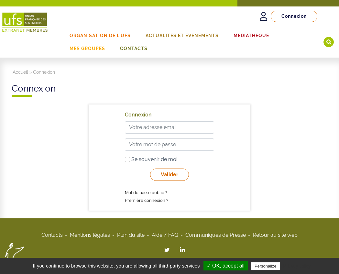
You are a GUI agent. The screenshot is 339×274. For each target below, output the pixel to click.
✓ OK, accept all (226, 266)
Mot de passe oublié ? (146, 192)
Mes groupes (87, 48)
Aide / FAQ (165, 235)
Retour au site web (275, 235)
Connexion (294, 16)
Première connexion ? (146, 200)
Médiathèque (251, 35)
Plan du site (131, 235)
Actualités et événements (182, 35)
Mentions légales (90, 235)
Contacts (134, 48)
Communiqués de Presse (215, 235)
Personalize (266, 266)
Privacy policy (297, 266)
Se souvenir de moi (151, 159)
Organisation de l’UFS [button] (100, 35)
